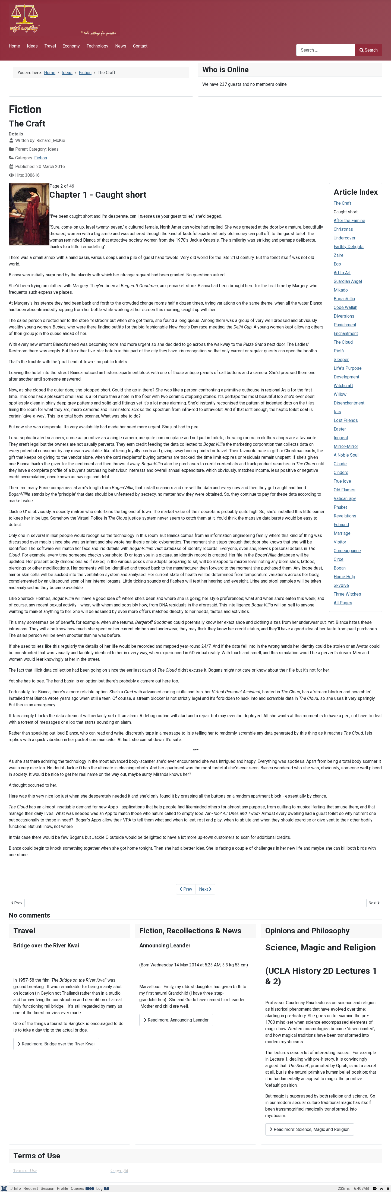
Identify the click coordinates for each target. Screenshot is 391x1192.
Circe (338, 559)
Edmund (341, 524)
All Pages (343, 602)
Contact (140, 46)
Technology (97, 46)
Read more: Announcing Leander (176, 1020)
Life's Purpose (348, 368)
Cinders (341, 472)
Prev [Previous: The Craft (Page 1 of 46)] (185, 889)
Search (369, 50)
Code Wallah (345, 307)
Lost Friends (346, 420)
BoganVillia (344, 298)
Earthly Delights (349, 246)
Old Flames (344, 489)
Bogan (340, 568)
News (120, 46)
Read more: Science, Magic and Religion (309, 1129)
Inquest (341, 437)
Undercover (344, 238)
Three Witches (347, 594)
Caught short (346, 211)
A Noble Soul (346, 455)
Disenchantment (349, 403)
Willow (340, 394)
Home (14, 46)
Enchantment (346, 333)
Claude (340, 463)
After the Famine (349, 220)
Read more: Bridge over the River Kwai (56, 1043)
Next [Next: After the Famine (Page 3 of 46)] (205, 889)
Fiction (40, 157)
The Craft (342, 203)
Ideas (32, 46)
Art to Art (342, 272)
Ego (337, 264)
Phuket (340, 507)
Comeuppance (347, 550)
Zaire (338, 255)
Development (346, 377)
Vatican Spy (345, 498)
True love (342, 481)
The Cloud (343, 342)
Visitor (340, 542)
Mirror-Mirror (346, 446)
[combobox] (325, 50)
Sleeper (341, 359)
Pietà (339, 350)
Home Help (344, 576)
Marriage (342, 533)
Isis (337, 411)
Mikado (341, 290)
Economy (71, 46)
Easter (340, 429)
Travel (50, 46)
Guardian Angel (348, 281)
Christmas (343, 229)
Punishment (345, 324)
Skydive (341, 585)
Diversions (344, 316)
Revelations (345, 515)
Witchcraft (343, 385)
